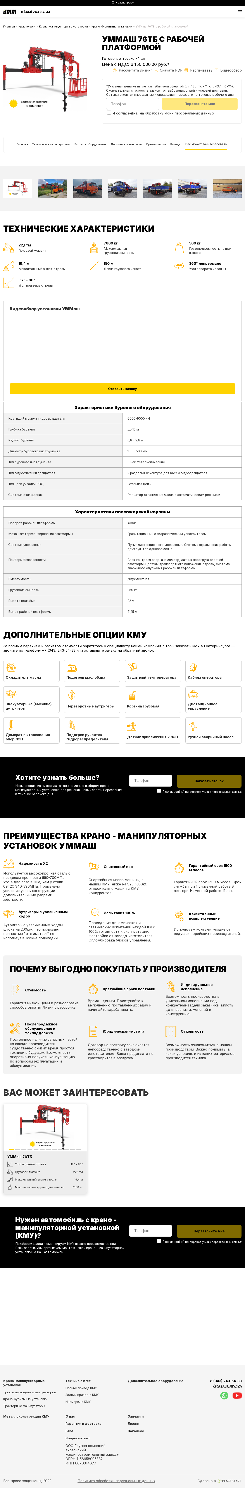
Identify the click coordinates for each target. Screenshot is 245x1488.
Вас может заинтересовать (29, 169)
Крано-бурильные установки (111, 26)
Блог (69, 1431)
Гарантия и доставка (83, 1423)
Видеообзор (228, 70)
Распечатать (198, 70)
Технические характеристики (51, 148)
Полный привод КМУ (81, 1388)
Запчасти (136, 1416)
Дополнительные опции (146, 148)
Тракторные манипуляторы (24, 1406)
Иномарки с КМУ (78, 1402)
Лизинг (133, 1423)
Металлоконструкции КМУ (26, 1416)
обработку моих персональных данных (179, 114)
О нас (70, 1416)
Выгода (211, 148)
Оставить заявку (122, 417)
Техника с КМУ (78, 1381)
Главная (9, 26)
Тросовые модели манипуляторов (29, 1392)
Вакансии (136, 1431)
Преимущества (185, 148)
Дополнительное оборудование (155, 1381)
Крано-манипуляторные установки (63, 26)
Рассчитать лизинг (132, 70)
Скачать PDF (168, 70)
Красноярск (27, 26)
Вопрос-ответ (78, 1438)
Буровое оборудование (101, 148)
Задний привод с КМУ (82, 1395)
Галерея (13, 148)
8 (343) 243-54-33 (35, 12)
